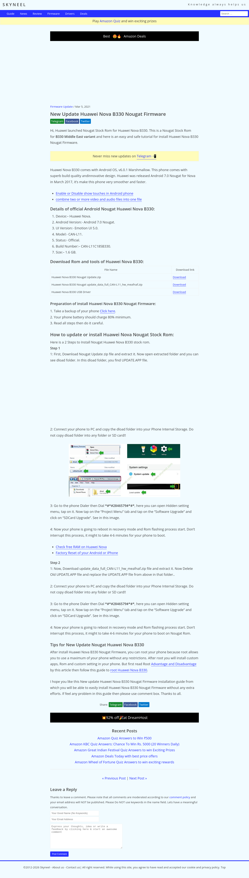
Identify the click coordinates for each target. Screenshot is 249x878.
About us (58, 872)
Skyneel (45, 872)
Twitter (85, 121)
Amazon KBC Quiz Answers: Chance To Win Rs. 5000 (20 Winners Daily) (124, 744)
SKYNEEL (14, 4)
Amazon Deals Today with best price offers (124, 756)
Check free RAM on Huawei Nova (81, 547)
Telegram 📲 (146, 156)
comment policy (179, 797)
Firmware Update (61, 106)
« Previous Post (114, 778)
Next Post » (138, 778)
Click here (107, 311)
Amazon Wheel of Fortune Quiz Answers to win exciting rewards (124, 762)
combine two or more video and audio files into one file (99, 199)
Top (223, 872)
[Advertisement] (124, 73)
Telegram (57, 121)
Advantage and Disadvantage (173, 664)
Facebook (72, 121)
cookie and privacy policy (203, 872)
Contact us (73, 872)
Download (179, 277)
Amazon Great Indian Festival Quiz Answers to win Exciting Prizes (124, 750)
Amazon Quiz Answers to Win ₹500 (124, 738)
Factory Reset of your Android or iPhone (87, 553)
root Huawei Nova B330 (128, 670)
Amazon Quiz (110, 21)
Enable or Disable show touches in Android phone (94, 193)
